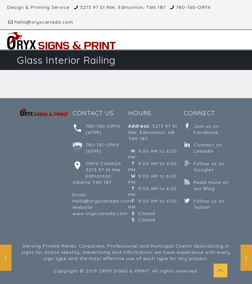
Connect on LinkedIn (208, 148)
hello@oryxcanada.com (43, 22)
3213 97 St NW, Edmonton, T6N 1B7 (123, 7)
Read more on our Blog (211, 185)
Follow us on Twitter (209, 204)
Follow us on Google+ (209, 167)
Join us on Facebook (206, 129)
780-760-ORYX (193, 7)
